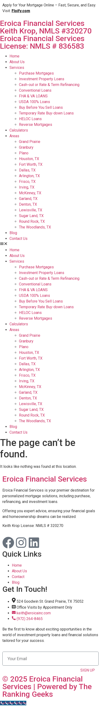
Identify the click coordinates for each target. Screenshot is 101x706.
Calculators (18, 130)
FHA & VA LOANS (33, 96)
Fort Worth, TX (30, 164)
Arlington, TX (29, 176)
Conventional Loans (35, 90)
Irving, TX (26, 187)
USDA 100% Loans (34, 102)
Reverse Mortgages (35, 124)
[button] (50, 244)
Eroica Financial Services (50, 34)
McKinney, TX (30, 193)
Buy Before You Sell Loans (41, 107)
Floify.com (21, 11)
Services (16, 67)
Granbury (26, 147)
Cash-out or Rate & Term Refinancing (49, 84)
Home (14, 56)
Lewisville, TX (30, 210)
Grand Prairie (29, 141)
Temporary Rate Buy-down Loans (46, 113)
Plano (23, 153)
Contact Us (18, 238)
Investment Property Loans (41, 79)
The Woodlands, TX (35, 227)
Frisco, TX (27, 181)
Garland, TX (28, 198)
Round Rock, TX (32, 221)
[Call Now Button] (13, 703)
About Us (17, 62)
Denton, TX (28, 204)
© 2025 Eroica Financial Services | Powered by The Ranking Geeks (47, 686)
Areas (14, 136)
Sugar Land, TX (31, 215)
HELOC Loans (30, 119)
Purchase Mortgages (36, 73)
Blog (13, 233)
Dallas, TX (27, 170)
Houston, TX (29, 158)
